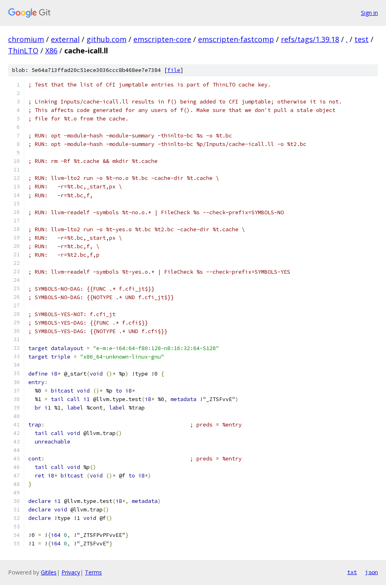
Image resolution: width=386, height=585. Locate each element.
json (371, 572)
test (361, 39)
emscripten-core (162, 39)
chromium (26, 39)
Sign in (369, 13)
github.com (106, 39)
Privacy (70, 572)
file (173, 70)
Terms (93, 572)
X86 (51, 50)
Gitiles (49, 572)
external (65, 39)
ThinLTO (23, 50)
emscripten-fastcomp (236, 39)
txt (352, 572)
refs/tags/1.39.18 (310, 39)
